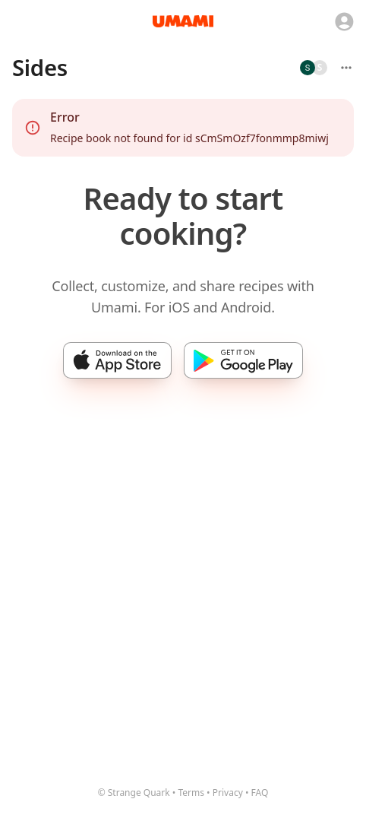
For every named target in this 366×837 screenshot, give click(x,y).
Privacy (228, 792)
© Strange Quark (134, 792)
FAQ (260, 792)
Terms (191, 792)
